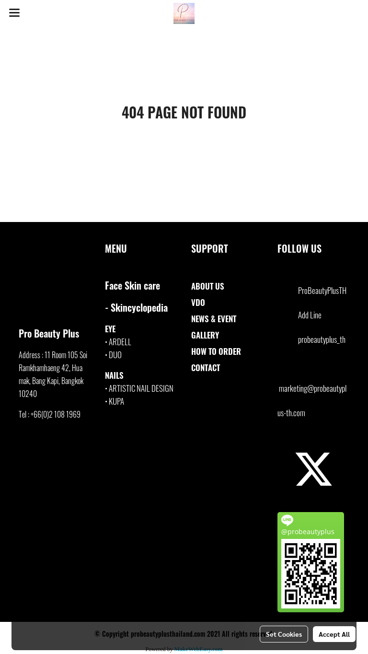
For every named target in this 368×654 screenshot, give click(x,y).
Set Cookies (284, 634)
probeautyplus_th (321, 339)
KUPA (116, 401)
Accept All (334, 634)
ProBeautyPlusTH (322, 290)
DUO (115, 355)
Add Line (310, 315)
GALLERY (205, 335)
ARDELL (120, 342)
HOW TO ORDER (216, 351)
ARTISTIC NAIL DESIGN (141, 388)
